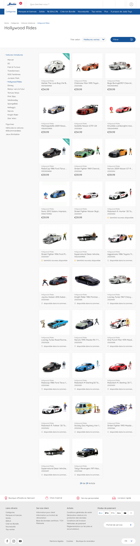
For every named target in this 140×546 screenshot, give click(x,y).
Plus (106, 17)
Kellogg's (10, 107)
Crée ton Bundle (67, 17)
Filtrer (123, 39)
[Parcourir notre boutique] (64, 7)
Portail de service (119, 525)
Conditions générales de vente (79, 512)
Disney (9, 85)
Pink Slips (11, 96)
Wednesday (12, 100)
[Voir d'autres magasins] (20, 5)
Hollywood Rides (14, 82)
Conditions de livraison (76, 521)
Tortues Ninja (12, 93)
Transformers (12, 71)
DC (8, 63)
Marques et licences (27, 17)
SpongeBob (12, 104)
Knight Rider (12, 115)
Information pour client (45, 512)
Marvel (10, 60)
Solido (42, 17)
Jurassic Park (12, 78)
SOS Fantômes (13, 74)
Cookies (69, 541)
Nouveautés (83, 17)
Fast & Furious (13, 67)
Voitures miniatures (28, 23)
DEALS (53, 17)
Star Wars (11, 118)
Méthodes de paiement (76, 523)
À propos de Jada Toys (121, 17)
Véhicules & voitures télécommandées (13, 129)
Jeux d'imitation (12, 134)
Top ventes (97, 17)
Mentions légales (56, 541)
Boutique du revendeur (85, 541)
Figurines (9, 124)
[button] (120, 7)
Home (6, 23)
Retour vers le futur (15, 89)
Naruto (10, 111)
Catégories (11, 17)
